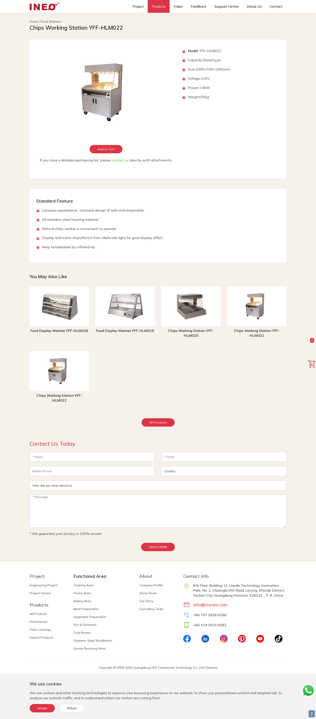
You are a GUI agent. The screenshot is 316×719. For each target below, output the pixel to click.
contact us (120, 160)
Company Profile (151, 585)
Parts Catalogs (40, 630)
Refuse (72, 708)
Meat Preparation (86, 609)
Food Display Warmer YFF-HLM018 (59, 330)
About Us (254, 6)
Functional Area (90, 576)
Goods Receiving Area (90, 648)
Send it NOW (158, 547)
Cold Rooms (82, 633)
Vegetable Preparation (90, 617)
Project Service (40, 593)
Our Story (146, 601)
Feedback (198, 6)
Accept (42, 708)
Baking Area (82, 601)
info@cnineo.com (210, 604)
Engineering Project (43, 585)
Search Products (42, 637)
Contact (276, 6)
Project (138, 6)
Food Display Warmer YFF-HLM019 (125, 330)
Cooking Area (83, 585)
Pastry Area (82, 593)
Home (34, 22)
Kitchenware (38, 622)
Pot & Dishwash (85, 625)
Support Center (226, 6)
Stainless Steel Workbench (93, 641)
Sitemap (212, 668)
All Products (158, 422)
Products (159, 6)
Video (178, 6)
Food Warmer (51, 22)
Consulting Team (151, 609)
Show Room (148, 593)
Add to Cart (106, 149)
